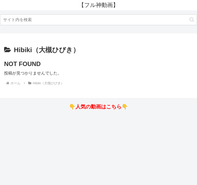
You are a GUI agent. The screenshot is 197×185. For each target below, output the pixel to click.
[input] (98, 19)
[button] (191, 20)
